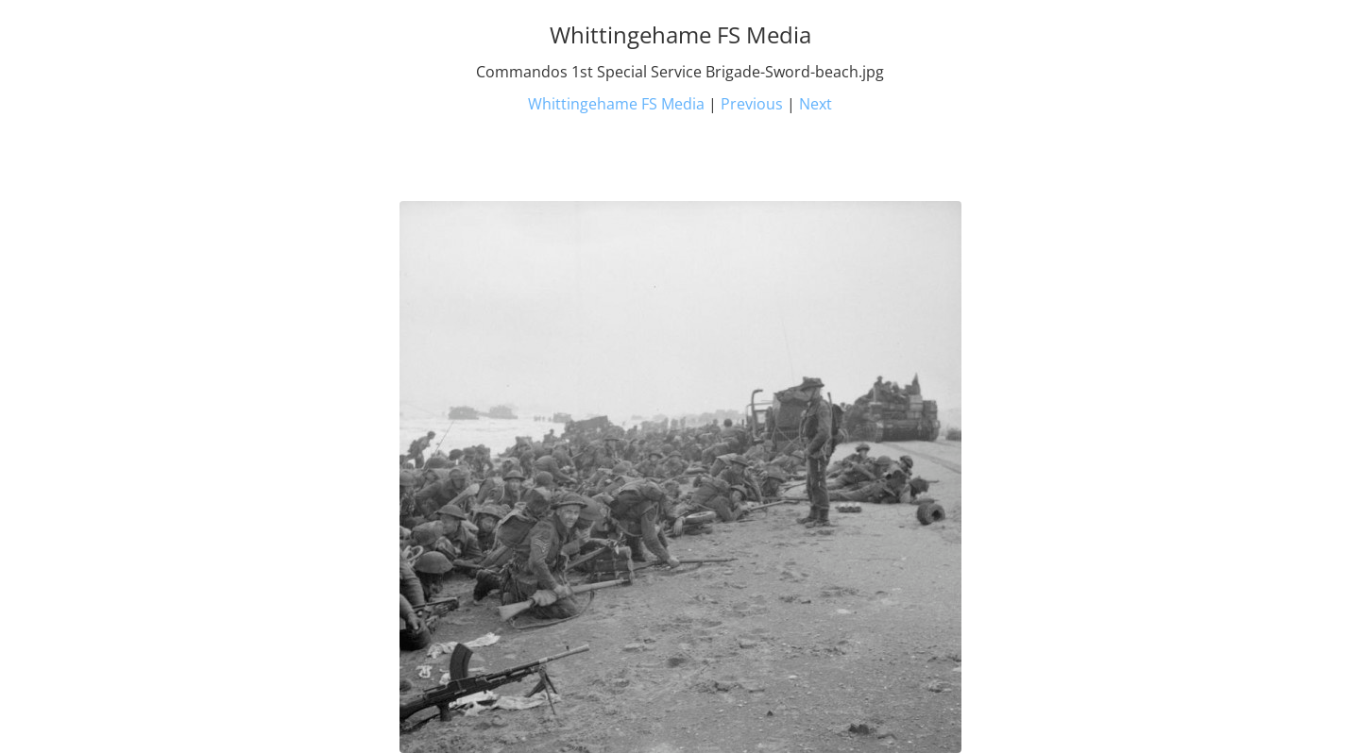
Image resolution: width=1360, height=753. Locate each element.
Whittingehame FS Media (616, 103)
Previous (752, 103)
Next (815, 103)
